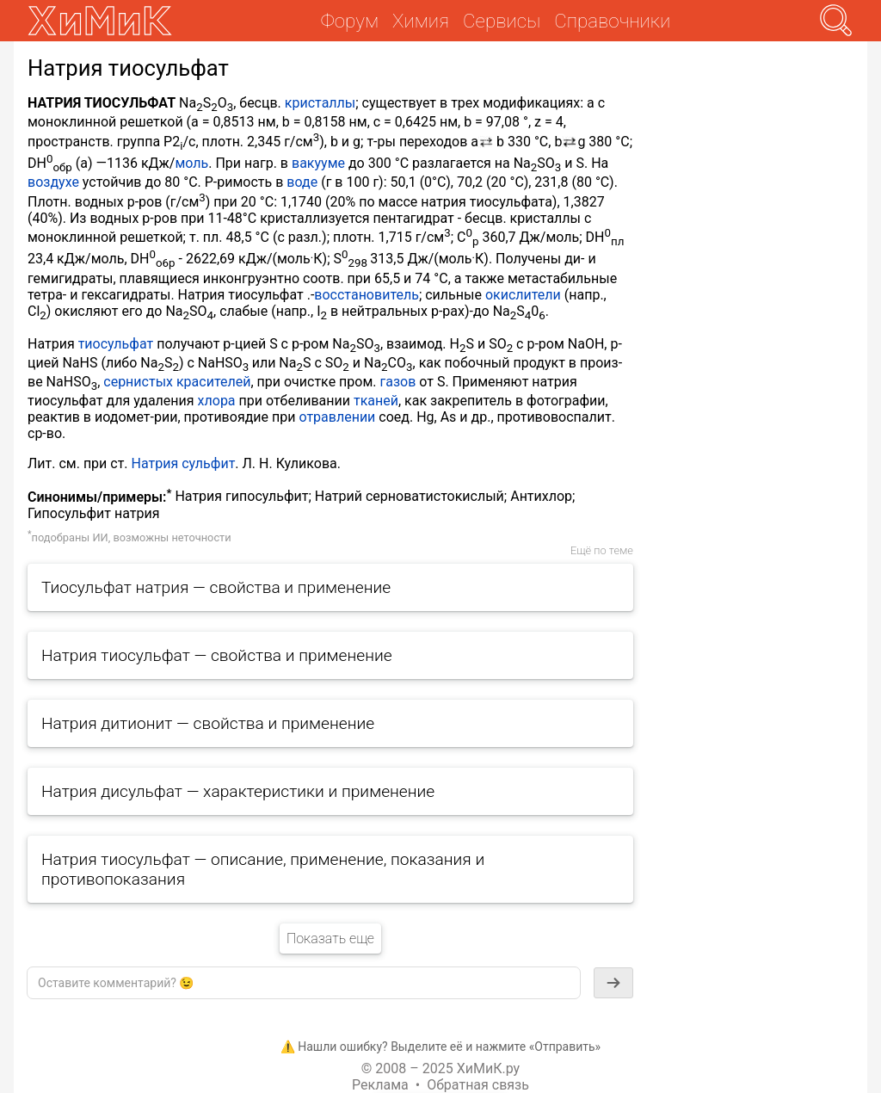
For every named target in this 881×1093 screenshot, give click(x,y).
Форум (350, 20)
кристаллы (320, 103)
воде (301, 182)
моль (191, 163)
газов (397, 382)
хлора (217, 400)
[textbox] (304, 982)
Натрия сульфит (184, 463)
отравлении (337, 417)
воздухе (53, 182)
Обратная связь (478, 1085)
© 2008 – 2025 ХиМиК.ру (440, 1068)
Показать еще (330, 938)
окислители (523, 295)
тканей (376, 400)
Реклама (380, 1085)
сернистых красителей (176, 382)
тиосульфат (116, 344)
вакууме (318, 163)
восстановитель (366, 295)
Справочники (612, 20)
